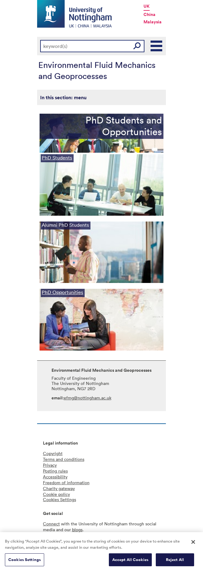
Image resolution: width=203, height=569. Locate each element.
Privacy (50, 465)
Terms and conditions (63, 459)
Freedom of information (66, 482)
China (149, 14)
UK (147, 6)
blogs (77, 529)
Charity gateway (59, 488)
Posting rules (55, 471)
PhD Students (57, 158)
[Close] (193, 544)
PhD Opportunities (62, 292)
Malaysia (153, 22)
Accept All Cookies (130, 561)
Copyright (53, 453)
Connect (51, 524)
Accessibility (55, 477)
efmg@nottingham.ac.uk (87, 398)
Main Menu (157, 46)
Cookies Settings (24, 561)
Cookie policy (56, 494)
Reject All (175, 561)
